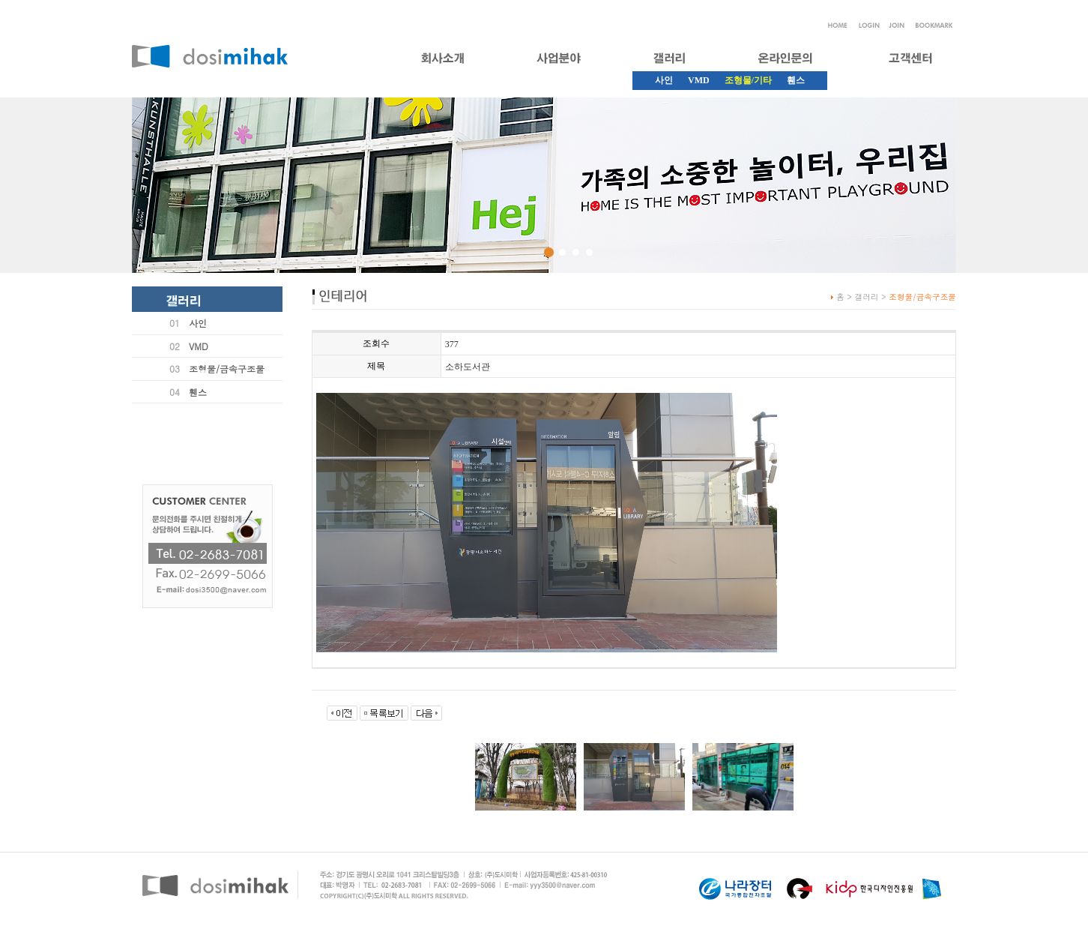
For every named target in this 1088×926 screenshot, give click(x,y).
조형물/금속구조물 (227, 368)
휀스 (796, 80)
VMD (699, 80)
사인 (664, 80)
